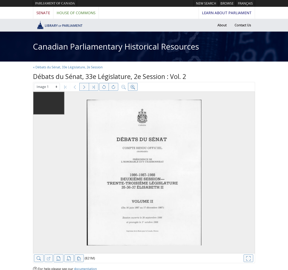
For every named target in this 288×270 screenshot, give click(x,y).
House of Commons (76, 12)
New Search (206, 3)
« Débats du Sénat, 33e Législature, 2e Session (68, 67)
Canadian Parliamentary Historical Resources (116, 46)
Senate (43, 12)
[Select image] (47, 87)
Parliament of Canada (55, 3)
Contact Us (243, 25)
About (222, 25)
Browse (227, 3)
